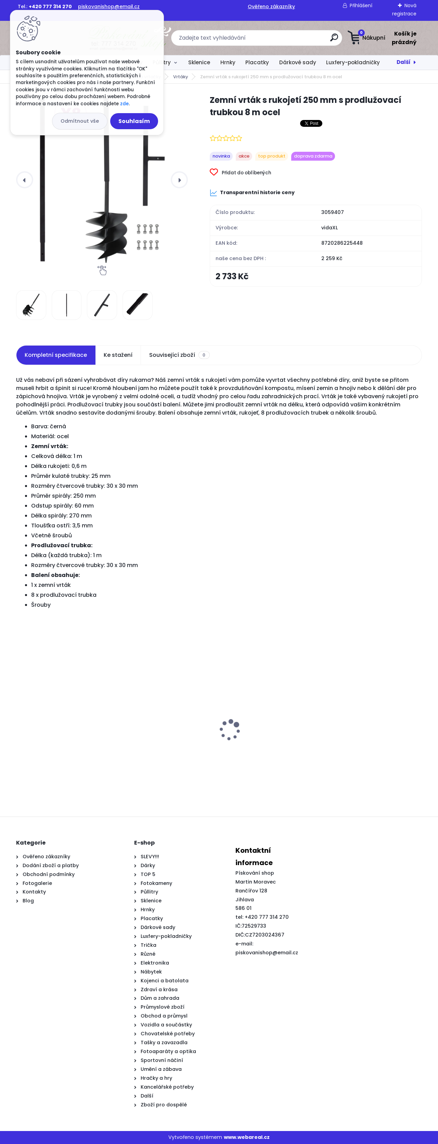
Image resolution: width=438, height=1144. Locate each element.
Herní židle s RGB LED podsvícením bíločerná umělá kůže (369, 753)
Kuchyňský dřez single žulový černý (59, 750)
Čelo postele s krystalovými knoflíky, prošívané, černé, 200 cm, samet (265, 753)
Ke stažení (118, 355)
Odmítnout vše (80, 121)
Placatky (257, 62)
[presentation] (24, 179)
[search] (287, 40)
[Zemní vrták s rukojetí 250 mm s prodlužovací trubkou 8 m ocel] (102, 180)
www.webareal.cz (247, 1137)
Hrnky (227, 62)
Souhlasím (134, 121)
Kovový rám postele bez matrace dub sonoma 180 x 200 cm (165, 753)
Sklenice (199, 62)
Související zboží (179, 355)
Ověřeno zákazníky (271, 6)
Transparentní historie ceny (252, 193)
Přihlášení (361, 5)
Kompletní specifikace (56, 355)
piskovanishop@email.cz (109, 6)
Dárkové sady (297, 62)
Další (404, 62)
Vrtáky (180, 76)
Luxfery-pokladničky (353, 62)
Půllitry (162, 62)
